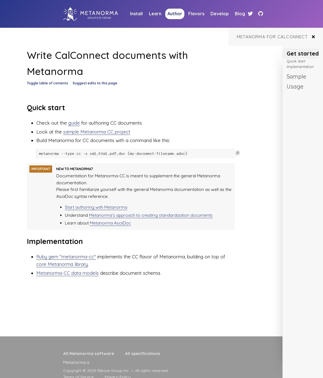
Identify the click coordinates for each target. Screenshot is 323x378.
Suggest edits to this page (95, 83)
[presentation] (95, 362)
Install (136, 13)
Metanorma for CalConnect (272, 36)
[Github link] (260, 14)
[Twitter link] (251, 14)
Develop (219, 13)
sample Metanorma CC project (96, 132)
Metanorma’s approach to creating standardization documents (151, 215)
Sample (296, 76)
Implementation (300, 66)
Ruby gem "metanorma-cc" (66, 256)
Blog (240, 13)
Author (174, 13)
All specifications (142, 353)
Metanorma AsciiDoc (110, 222)
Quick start (296, 61)
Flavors (196, 13)
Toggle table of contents (47, 83)
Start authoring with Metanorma (96, 207)
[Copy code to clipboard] (237, 153)
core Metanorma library (62, 264)
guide (74, 123)
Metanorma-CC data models (67, 273)
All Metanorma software (88, 353)
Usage (295, 86)
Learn (155, 13)
